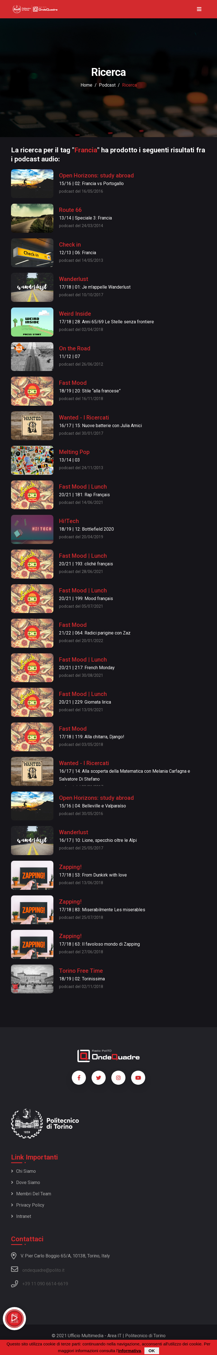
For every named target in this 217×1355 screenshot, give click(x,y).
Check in (70, 244)
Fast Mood (73, 382)
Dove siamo (25, 1182)
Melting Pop (74, 452)
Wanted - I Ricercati (84, 417)
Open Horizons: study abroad (96, 175)
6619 (63, 1283)
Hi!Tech (69, 521)
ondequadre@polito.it (37, 1269)
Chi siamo (23, 1171)
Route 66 (70, 210)
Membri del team (31, 1193)
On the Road (74, 348)
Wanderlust (73, 279)
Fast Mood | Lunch (83, 486)
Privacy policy (27, 1205)
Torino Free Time (81, 970)
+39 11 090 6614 (39, 1283)
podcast (107, 85)
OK (152, 1350)
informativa (129, 1350)
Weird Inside (75, 313)
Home (86, 85)
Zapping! (70, 867)
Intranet (21, 1216)
